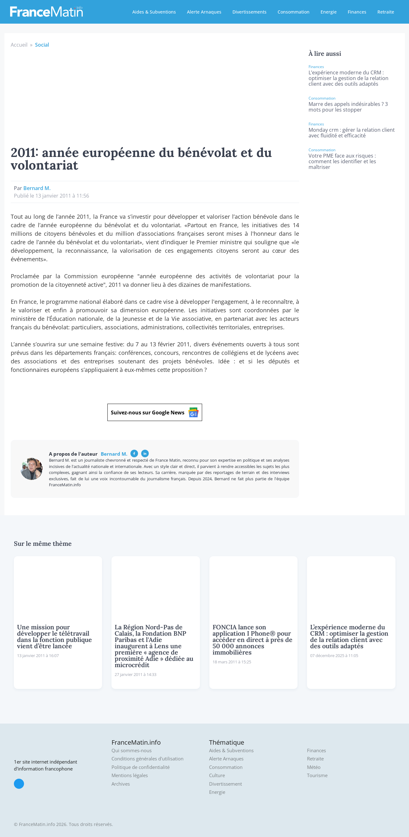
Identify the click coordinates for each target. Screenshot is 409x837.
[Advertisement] (155, 96)
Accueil (19, 44)
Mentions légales (129, 775)
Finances (357, 12)
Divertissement (225, 784)
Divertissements (249, 12)
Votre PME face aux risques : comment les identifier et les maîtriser (342, 161)
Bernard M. (37, 188)
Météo (314, 767)
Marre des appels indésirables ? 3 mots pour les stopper (348, 107)
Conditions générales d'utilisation (147, 759)
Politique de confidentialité (140, 767)
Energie (329, 12)
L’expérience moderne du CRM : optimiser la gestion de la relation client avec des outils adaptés (348, 78)
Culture (217, 775)
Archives (120, 784)
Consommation (294, 12)
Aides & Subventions (154, 12)
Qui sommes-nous (131, 750)
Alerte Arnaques (204, 12)
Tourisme (317, 775)
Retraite (385, 12)
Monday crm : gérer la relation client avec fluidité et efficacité (352, 132)
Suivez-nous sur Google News (155, 412)
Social (42, 44)
